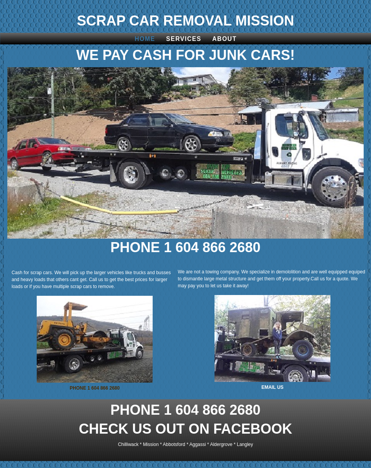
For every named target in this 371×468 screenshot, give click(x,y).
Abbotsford (174, 444)
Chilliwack (128, 444)
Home (144, 39)
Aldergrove (221, 444)
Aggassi (197, 444)
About (224, 39)
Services (183, 39)
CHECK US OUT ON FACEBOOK (185, 429)
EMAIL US (272, 387)
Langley (245, 444)
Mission (151, 444)
